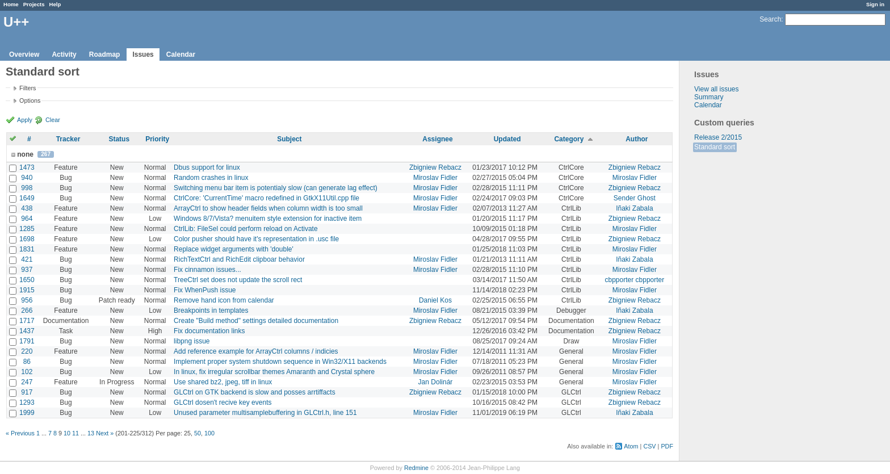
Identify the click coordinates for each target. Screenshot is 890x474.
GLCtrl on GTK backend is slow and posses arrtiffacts (254, 392)
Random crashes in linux (211, 178)
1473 (27, 167)
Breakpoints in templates (211, 310)
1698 (27, 239)
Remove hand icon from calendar (224, 300)
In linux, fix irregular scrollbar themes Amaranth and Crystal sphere (274, 372)
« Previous (20, 433)
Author (636, 139)
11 (75, 433)
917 (26, 392)
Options (29, 100)
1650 (27, 280)
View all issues (716, 89)
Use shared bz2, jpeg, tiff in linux (223, 382)
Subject (289, 139)
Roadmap (104, 54)
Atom (631, 446)
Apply (24, 119)
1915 (27, 290)
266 (26, 310)
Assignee (437, 139)
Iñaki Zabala (634, 208)
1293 (27, 402)
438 (26, 208)
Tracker (68, 139)
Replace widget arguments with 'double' (233, 249)
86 (27, 362)
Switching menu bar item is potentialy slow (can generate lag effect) (275, 188)
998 (26, 188)
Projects (34, 4)
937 (26, 270)
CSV (649, 446)
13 (90, 433)
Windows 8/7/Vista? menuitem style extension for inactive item (268, 219)
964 (26, 219)
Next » (105, 433)
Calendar (180, 54)
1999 (27, 413)
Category (568, 139)
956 (26, 300)
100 (209, 433)
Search (770, 19)
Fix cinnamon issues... (207, 270)
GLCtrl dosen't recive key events (222, 402)
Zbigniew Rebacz (435, 167)
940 (26, 178)
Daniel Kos (435, 300)
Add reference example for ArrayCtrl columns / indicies (256, 351)
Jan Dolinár (435, 382)
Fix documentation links (209, 331)
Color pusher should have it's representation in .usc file (256, 239)
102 (26, 372)
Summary (708, 97)
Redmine (416, 467)
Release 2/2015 (718, 137)
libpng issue (191, 341)
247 (26, 382)
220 (26, 351)
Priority (157, 139)
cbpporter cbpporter (635, 280)
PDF (667, 446)
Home (11, 4)
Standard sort (714, 147)
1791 (27, 341)
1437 (27, 331)
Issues (142, 54)
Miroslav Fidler (435, 178)
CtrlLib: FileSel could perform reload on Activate (245, 229)
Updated (507, 139)
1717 (27, 321)
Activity (64, 54)
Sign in (875, 4)
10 (67, 433)
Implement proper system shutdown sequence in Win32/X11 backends (280, 362)
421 (26, 259)
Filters (27, 88)
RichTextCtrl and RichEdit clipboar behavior (239, 259)
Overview (24, 54)
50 (197, 433)
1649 (27, 198)
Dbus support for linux (207, 167)
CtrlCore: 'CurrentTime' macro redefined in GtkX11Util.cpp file (266, 198)
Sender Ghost (635, 198)
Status (118, 139)
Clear (52, 119)
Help (55, 4)
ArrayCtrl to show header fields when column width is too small (268, 208)
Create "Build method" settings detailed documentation (256, 321)
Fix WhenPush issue (205, 290)
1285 (27, 229)
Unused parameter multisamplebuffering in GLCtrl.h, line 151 (265, 413)
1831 (27, 249)
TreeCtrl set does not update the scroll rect (238, 280)
